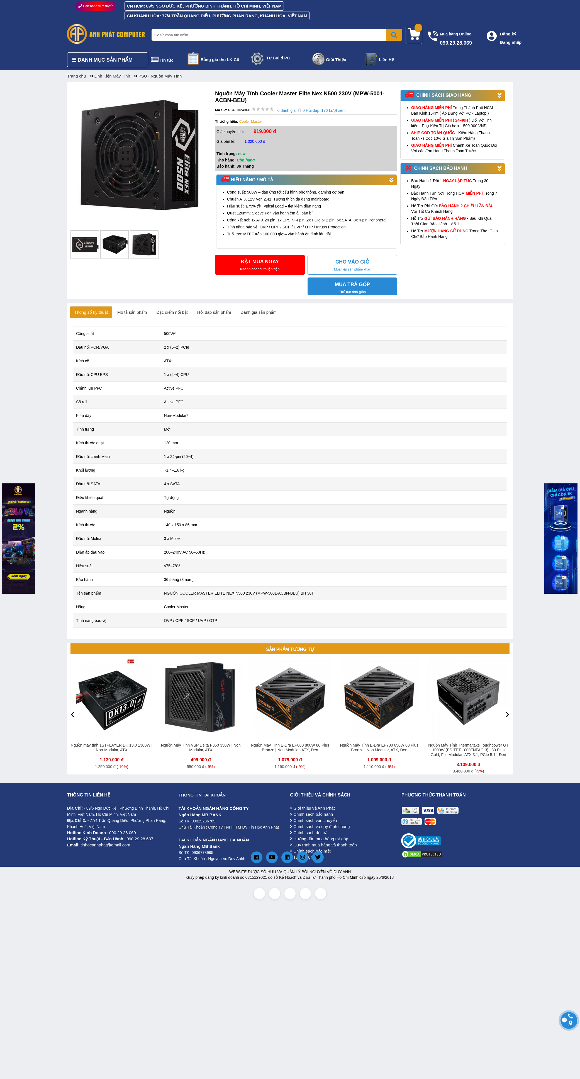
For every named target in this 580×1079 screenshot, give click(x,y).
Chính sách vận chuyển (313, 820)
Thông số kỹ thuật (91, 312)
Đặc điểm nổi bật (172, 312)
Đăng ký (508, 34)
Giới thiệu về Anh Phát (312, 808)
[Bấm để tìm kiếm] (394, 35)
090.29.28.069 (122, 832)
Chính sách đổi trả (308, 832)
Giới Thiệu (336, 59)
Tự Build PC (278, 57)
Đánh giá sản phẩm (259, 312)
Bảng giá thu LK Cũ (220, 59)
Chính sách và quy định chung (320, 826)
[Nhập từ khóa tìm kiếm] (276, 35)
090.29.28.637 (139, 838)
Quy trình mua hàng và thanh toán (323, 845)
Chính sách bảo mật (310, 851)
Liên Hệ (386, 59)
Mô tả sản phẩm (132, 312)
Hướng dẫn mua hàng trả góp (319, 838)
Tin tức (167, 60)
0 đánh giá (286, 110)
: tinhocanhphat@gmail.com (98, 845)
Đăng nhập (510, 42)
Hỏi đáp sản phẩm (214, 312)
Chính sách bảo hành (311, 814)
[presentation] (72, 713)
